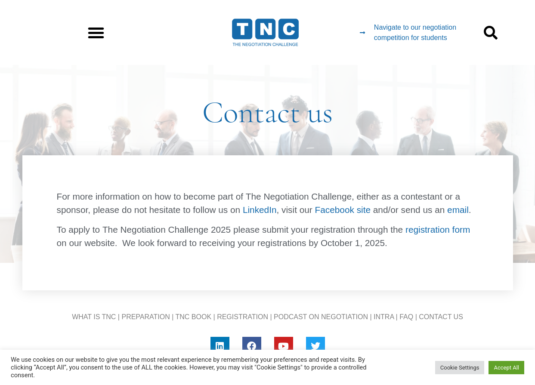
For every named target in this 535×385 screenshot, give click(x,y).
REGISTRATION (242, 316)
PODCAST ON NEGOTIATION (321, 316)
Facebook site (343, 210)
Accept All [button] (506, 367)
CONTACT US (441, 316)
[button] (96, 33)
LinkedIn (258, 210)
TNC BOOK (194, 316)
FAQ (406, 316)
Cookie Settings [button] (459, 367)
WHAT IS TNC (94, 316)
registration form (437, 229)
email (458, 210)
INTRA (384, 316)
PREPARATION (145, 316)
